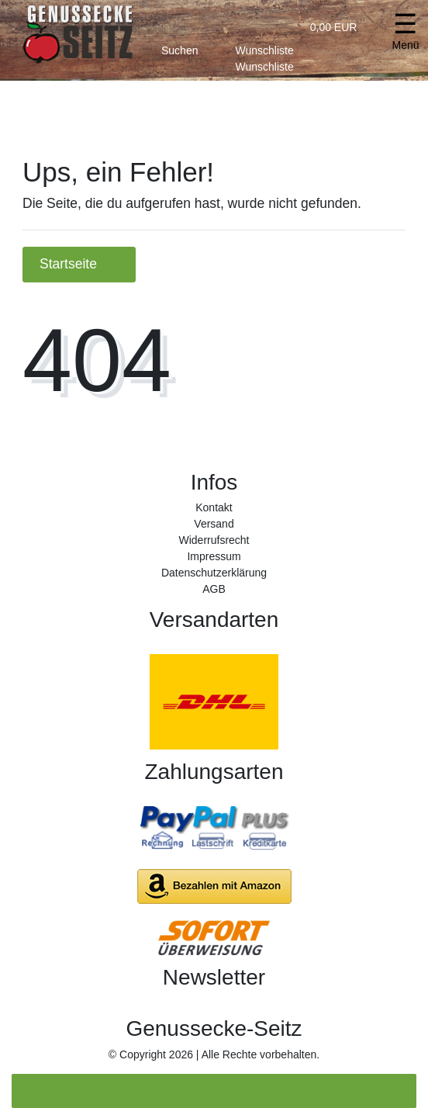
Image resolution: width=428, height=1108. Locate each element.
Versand (213, 524)
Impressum (213, 556)
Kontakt (213, 507)
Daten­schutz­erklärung (214, 572)
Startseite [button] (79, 264)
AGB (214, 589)
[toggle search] (179, 47)
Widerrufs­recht (213, 540)
